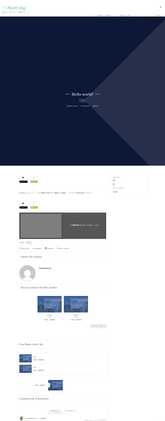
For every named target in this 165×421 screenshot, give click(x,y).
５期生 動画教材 (49, 321)
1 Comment (50, 248)
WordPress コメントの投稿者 (36, 408)
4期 (76, 317)
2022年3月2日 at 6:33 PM (92, 410)
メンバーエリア (118, 188)
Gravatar (38, 420)
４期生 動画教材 (75, 321)
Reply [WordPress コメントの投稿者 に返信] (103, 410)
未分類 (82, 100)
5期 (50, 317)
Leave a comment (64, 248)
